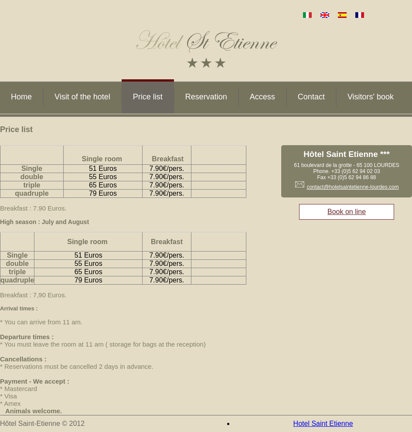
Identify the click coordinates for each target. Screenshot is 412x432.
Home (21, 96)
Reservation (206, 96)
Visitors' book (370, 96)
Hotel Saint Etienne (323, 423)
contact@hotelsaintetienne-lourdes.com (353, 187)
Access (262, 96)
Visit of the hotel (82, 96)
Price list (148, 96)
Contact (311, 96)
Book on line (346, 211)
